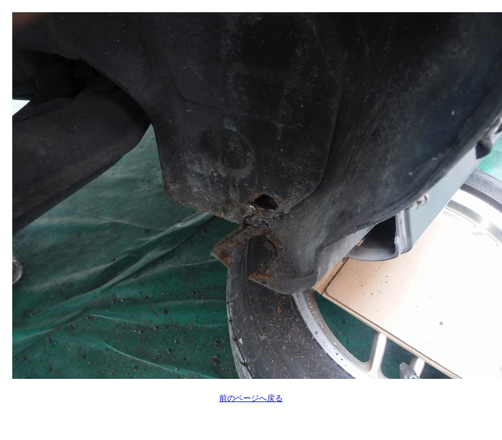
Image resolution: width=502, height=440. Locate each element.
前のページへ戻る (251, 398)
